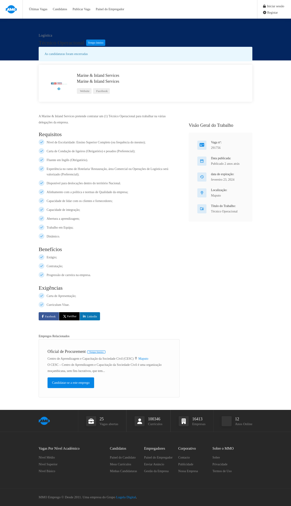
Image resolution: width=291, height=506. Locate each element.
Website (84, 91)
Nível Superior (48, 464)
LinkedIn (92, 316)
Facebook (101, 91)
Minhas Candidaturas (123, 471)
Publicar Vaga (81, 9)
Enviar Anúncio (154, 464)
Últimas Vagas (38, 9)
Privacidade (220, 464)
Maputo (143, 358)
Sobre (216, 457)
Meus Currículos (120, 464)
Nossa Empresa (188, 471)
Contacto (184, 457)
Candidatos (60, 9)
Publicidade (185, 464)
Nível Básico (47, 471)
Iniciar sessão (273, 6)
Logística (45, 35)
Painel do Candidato (123, 457)
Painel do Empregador (110, 9)
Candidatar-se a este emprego (71, 382)
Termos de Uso (222, 471)
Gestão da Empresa (156, 471)
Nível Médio (47, 457)
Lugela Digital (126, 497)
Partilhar (69, 316)
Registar (270, 12)
